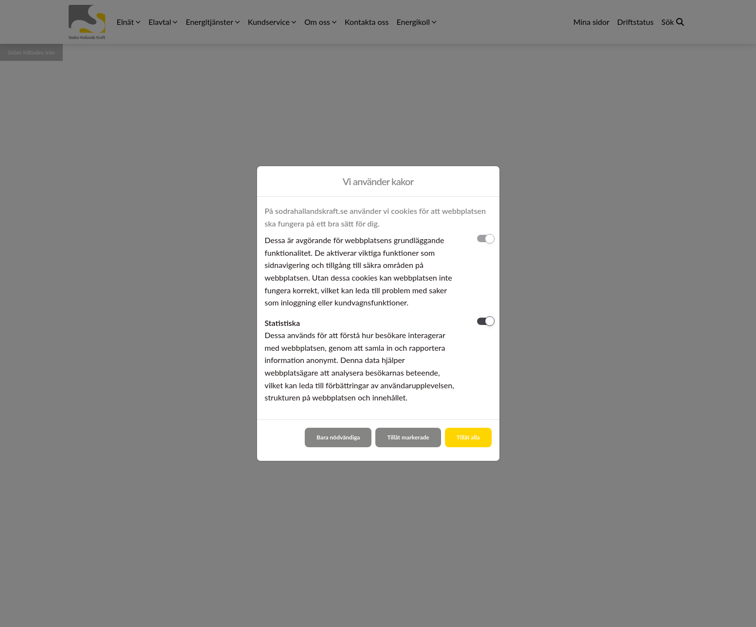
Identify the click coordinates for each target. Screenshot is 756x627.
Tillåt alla (468, 437)
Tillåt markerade (408, 437)
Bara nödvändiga (338, 437)
